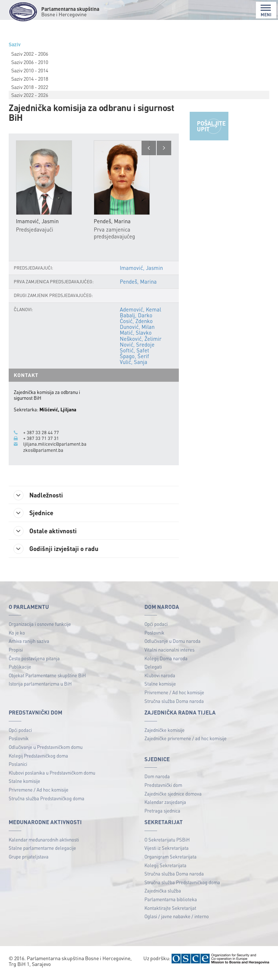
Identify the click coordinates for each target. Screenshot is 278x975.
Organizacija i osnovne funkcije (40, 625)
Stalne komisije (160, 685)
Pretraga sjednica (162, 811)
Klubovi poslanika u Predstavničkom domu (52, 773)
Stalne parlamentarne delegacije (42, 849)
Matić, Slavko (136, 333)
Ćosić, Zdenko (136, 321)
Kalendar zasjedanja (165, 803)
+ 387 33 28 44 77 (41, 432)
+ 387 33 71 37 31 (41, 438)
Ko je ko (17, 633)
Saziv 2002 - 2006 (29, 53)
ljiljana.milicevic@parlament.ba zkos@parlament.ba (55, 447)
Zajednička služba (162, 892)
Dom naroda (157, 777)
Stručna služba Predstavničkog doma (46, 799)
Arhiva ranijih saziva (29, 642)
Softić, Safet (134, 350)
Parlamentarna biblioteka (170, 900)
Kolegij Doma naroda (166, 659)
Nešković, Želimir (140, 338)
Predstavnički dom (163, 786)
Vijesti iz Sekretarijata (166, 849)
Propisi (16, 650)
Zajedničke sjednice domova (173, 794)
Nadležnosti (39, 495)
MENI (266, 10)
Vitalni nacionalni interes (169, 650)
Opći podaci (156, 625)
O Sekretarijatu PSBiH (167, 840)
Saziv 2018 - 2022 (29, 87)
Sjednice (34, 513)
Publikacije (20, 667)
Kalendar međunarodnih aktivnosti (44, 840)
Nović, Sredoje (137, 344)
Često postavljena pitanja (34, 659)
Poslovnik (154, 633)
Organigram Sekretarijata (170, 857)
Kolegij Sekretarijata (165, 866)
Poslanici (18, 765)
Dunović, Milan (137, 327)
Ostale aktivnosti (46, 531)
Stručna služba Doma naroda (174, 702)
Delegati (153, 667)
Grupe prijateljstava (29, 857)
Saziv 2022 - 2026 (29, 95)
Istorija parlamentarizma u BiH (40, 685)
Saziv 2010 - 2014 (29, 70)
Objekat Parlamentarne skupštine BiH (47, 676)
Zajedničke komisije (164, 731)
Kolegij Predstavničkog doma (38, 756)
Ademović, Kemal (140, 309)
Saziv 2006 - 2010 (29, 62)
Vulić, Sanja (133, 362)
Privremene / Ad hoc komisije (174, 693)
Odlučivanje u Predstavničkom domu (46, 748)
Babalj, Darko (136, 315)
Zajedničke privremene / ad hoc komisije (185, 739)
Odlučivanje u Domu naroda (172, 642)
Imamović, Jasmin (141, 268)
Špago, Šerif (134, 356)
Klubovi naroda (159, 676)
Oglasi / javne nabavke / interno (176, 917)
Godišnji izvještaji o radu (57, 549)
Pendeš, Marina (138, 282)
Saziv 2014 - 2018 (29, 78)
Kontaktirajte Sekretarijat (170, 909)
